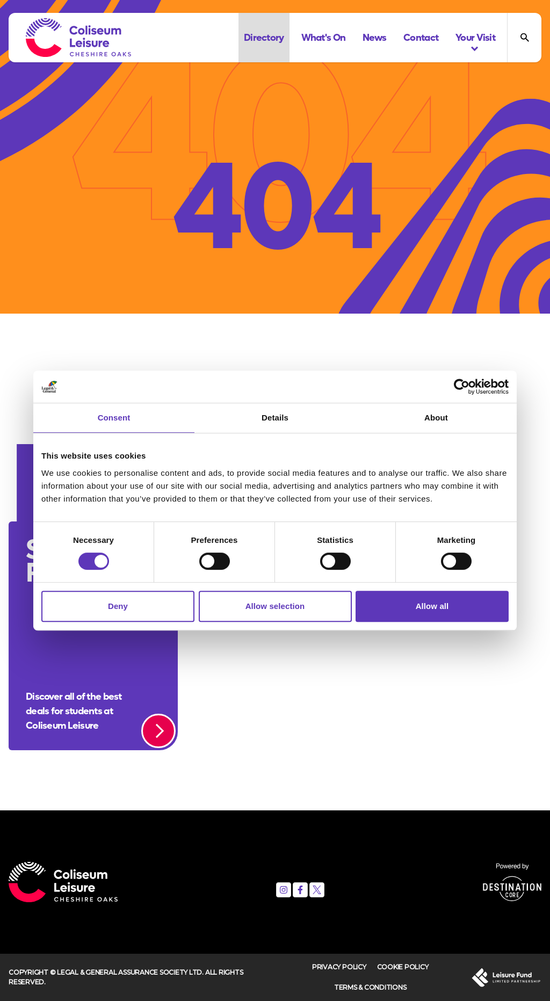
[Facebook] (300, 889)
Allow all (432, 606)
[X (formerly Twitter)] (316, 889)
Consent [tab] (114, 417)
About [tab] (436, 417)
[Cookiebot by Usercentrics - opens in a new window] (462, 387)
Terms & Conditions (370, 987)
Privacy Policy (339, 967)
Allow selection (275, 606)
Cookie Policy (403, 967)
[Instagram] (283, 889)
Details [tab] (275, 417)
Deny (118, 606)
